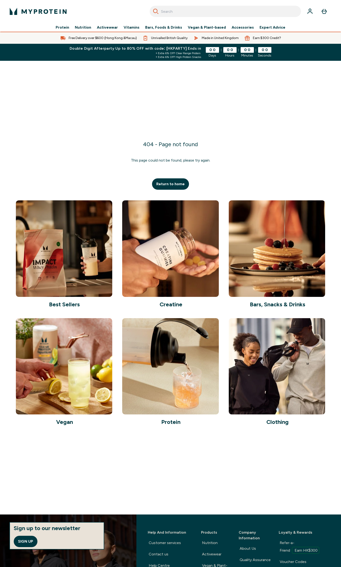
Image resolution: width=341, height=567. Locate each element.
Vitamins (131, 27)
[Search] (156, 11)
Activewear (107, 27)
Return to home (170, 184)
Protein (62, 27)
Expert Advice (272, 27)
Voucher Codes (293, 561)
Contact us (158, 554)
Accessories (243, 27)
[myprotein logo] (38, 11)
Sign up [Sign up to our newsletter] (25, 541)
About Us (248, 548)
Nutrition (83, 27)
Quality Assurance (255, 560)
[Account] (310, 11)
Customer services (165, 543)
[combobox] (225, 11)
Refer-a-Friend (299, 547)
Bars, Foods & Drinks (163, 27)
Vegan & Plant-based (207, 27)
